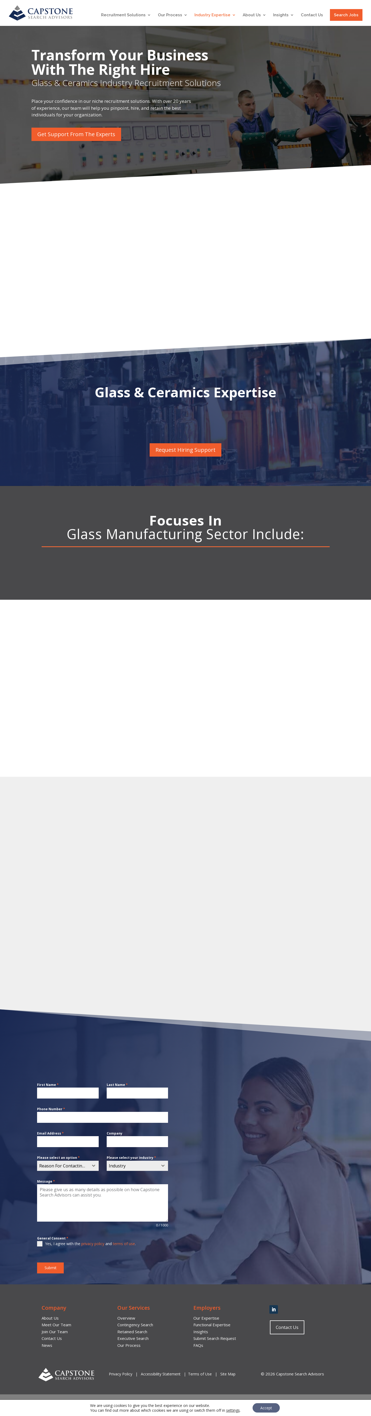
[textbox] (63, 1166)
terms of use (124, 1243)
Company (114, 1133)
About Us (252, 15)
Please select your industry (131, 1157)
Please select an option (58, 1157)
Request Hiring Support (185, 449)
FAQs (198, 1345)
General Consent (52, 1238)
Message (46, 1181)
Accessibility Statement (161, 1373)
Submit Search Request (214, 1338)
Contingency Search (135, 1324)
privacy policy (92, 1243)
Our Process (170, 15)
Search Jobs (346, 15)
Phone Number (51, 1109)
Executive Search (133, 1338)
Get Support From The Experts (76, 134)
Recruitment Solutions (123, 15)
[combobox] (68, 1166)
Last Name (117, 1084)
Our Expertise (206, 1317)
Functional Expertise (211, 1324)
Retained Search (132, 1331)
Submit (51, 1267)
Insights (281, 15)
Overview (126, 1317)
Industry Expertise (212, 15)
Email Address (50, 1133)
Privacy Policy (121, 1373)
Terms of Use (200, 1373)
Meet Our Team (56, 1324)
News (47, 1345)
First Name (48, 1084)
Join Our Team (55, 1331)
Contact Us (312, 15)
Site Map (228, 1373)
